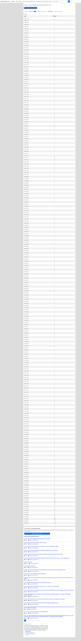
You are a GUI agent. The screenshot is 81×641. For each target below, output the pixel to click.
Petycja (26, 11)
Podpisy (32, 11)
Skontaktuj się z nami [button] (47, 1)
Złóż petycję (19, 1)
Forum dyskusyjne (42, 11)
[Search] (60, 1)
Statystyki (50, 11)
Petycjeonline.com (5, 1)
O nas (27, 635)
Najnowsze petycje (26, 1)
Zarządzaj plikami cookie (30, 633)
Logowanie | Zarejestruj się (36, 1)
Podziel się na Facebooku (30, 8)
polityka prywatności (58, 11)
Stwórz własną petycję (37, 533)
